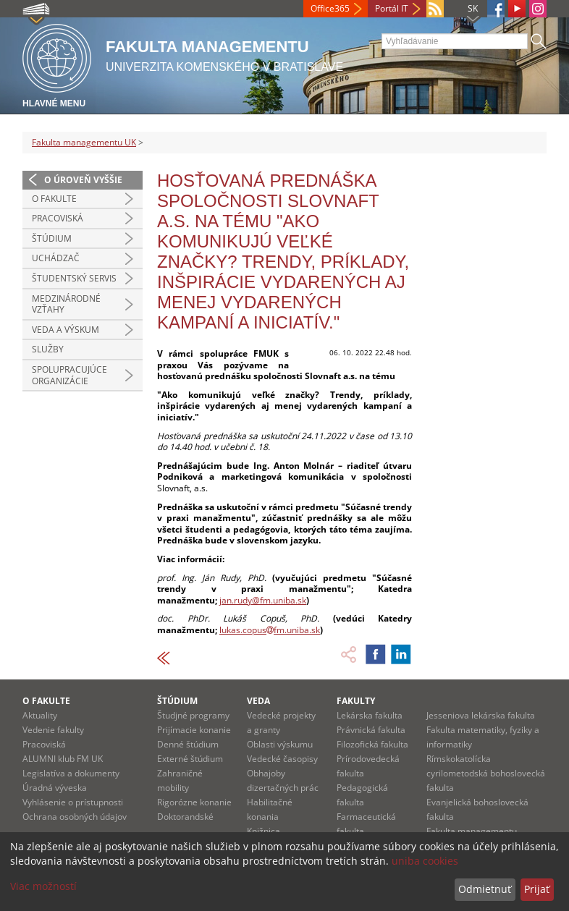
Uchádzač (56, 258)
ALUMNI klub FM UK (62, 759)
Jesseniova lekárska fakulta (480, 715)
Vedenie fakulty (53, 730)
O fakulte (54, 198)
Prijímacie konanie (194, 730)
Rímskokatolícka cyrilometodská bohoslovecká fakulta (485, 773)
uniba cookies (425, 861)
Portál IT (391, 8)
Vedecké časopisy (282, 759)
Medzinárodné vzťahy (66, 304)
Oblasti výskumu (280, 744)
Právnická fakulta (371, 730)
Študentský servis (74, 278)
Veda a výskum (65, 329)
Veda (258, 701)
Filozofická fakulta (372, 744)
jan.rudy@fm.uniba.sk (262, 600)
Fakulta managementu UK (84, 142)
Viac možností (43, 886)
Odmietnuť (484, 889)
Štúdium (52, 238)
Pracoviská (57, 218)
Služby (48, 349)
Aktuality (39, 715)
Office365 (330, 8)
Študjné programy (193, 715)
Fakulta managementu (471, 831)
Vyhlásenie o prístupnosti (72, 802)
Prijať (536, 889)
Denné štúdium (188, 744)
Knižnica (263, 831)
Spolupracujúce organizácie (69, 375)
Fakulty (356, 701)
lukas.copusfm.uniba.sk (269, 630)
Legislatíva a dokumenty (70, 773)
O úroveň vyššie (83, 180)
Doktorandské (185, 816)
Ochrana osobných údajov (74, 816)
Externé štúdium (190, 759)
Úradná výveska (54, 787)
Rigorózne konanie (194, 802)
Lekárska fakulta (369, 715)
